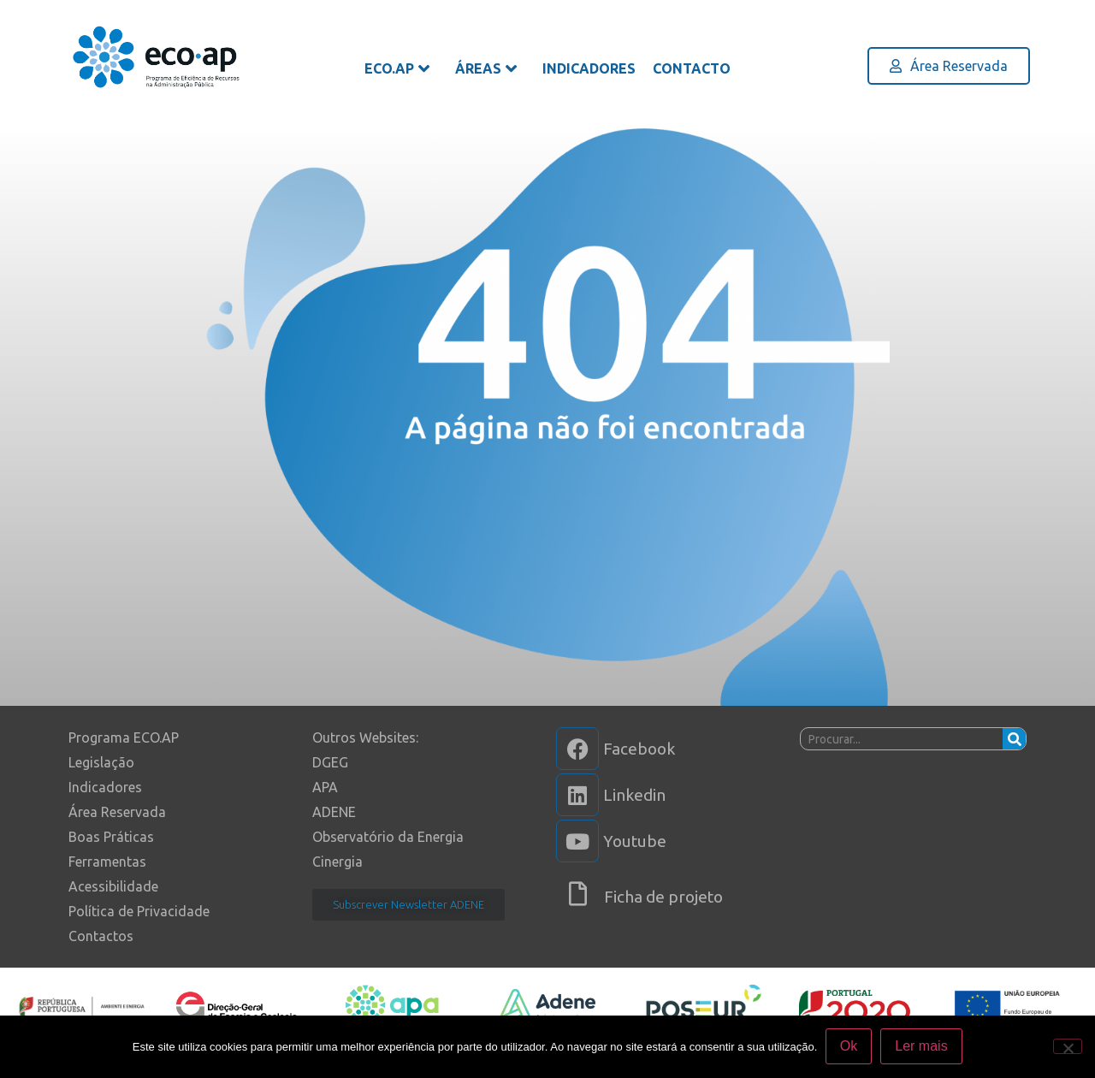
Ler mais (922, 1047)
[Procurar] (1014, 738)
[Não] (1067, 1046)
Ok (848, 1047)
